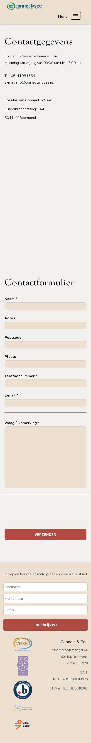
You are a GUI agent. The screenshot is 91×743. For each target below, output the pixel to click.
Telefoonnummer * (21, 376)
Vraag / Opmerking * (22, 422)
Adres (10, 318)
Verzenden (45, 534)
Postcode (13, 337)
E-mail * (11, 395)
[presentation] (39, 515)
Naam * (11, 298)
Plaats (10, 356)
